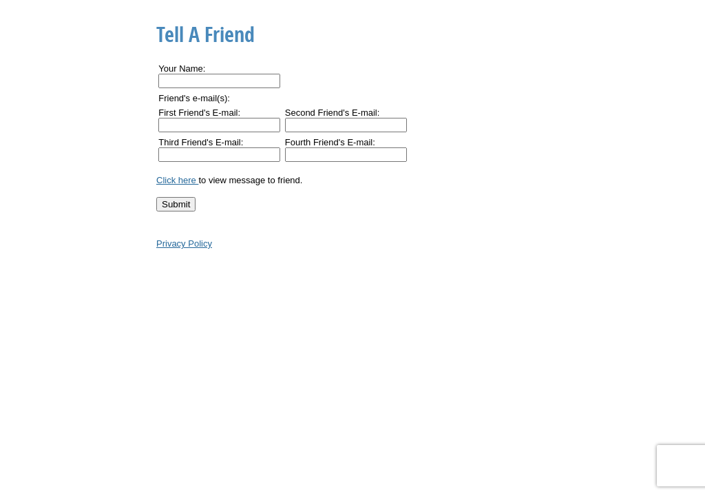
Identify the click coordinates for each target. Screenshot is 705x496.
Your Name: (181, 68)
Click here (177, 180)
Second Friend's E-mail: (332, 112)
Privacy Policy (184, 243)
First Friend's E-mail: (199, 112)
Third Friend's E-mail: (200, 142)
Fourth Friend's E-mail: (330, 142)
